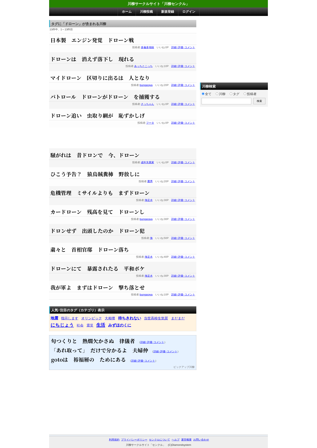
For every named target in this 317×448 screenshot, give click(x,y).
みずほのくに (119, 325)
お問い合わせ (201, 439)
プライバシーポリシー (134, 439)
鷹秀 (150, 181)
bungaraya (146, 85)
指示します (69, 318)
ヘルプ (176, 439)
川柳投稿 (146, 11)
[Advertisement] (122, 137)
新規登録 (167, 11)
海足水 (149, 200)
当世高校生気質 (156, 318)
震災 (90, 325)
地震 (54, 318)
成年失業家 (147, 162)
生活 (100, 325)
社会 (80, 325)
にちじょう (62, 325)
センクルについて (159, 439)
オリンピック (91, 318)
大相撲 (110, 318)
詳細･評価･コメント (183, 47)
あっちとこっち (143, 66)
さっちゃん (147, 104)
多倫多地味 (147, 47)
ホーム (127, 11)
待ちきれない (129, 318)
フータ (150, 122)
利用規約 (114, 439)
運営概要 (186, 439)
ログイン (188, 11)
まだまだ (178, 318)
